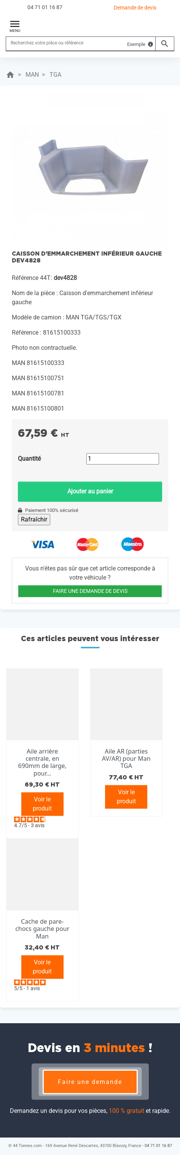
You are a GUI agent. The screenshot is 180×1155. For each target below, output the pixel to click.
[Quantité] (122, 459)
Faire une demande (90, 1081)
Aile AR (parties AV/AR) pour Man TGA (126, 758)
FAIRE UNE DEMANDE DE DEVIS (90, 591)
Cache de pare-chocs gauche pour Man (42, 928)
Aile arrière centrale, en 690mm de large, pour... (42, 762)
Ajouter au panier (90, 491)
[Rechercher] (80, 43)
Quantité (29, 458)
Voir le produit (42, 804)
